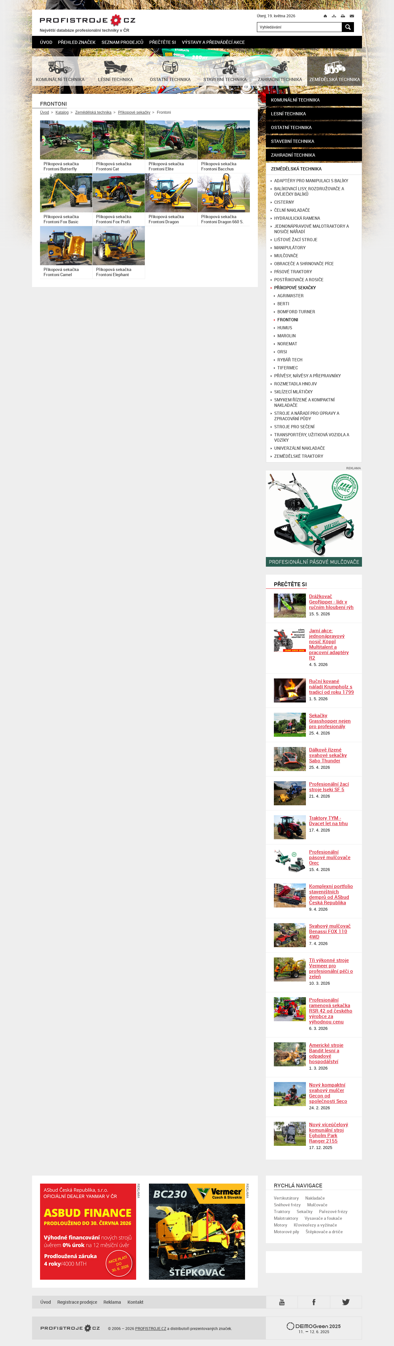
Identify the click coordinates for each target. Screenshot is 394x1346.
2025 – (314, 1328)
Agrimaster (289, 296)
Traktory (282, 1211)
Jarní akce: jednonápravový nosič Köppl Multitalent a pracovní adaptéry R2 (329, 644)
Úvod (46, 42)
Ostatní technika (291, 127)
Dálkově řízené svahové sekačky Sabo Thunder (328, 755)
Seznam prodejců (123, 42)
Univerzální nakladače (298, 448)
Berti (281, 304)
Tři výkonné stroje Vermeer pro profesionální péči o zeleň (331, 968)
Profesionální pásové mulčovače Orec (329, 857)
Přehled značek (76, 42)
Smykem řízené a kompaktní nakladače (303, 402)
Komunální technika (295, 100)
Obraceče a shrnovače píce (302, 264)
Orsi (280, 352)
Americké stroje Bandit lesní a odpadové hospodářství (326, 1053)
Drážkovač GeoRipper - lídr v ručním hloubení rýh (331, 601)
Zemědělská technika (93, 112)
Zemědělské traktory (297, 456)
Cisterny (282, 202)
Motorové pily (286, 1232)
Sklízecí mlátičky (292, 392)
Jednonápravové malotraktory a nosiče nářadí (310, 229)
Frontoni (286, 320)
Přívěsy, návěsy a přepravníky (306, 376)
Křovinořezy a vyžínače (315, 1225)
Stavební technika (292, 141)
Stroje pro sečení (293, 427)
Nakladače (315, 1198)
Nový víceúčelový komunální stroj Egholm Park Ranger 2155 (328, 1132)
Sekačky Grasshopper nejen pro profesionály (330, 720)
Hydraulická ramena (295, 218)
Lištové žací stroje (294, 239)
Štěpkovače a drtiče (324, 1232)
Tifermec (286, 368)
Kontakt (135, 1302)
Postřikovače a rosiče (297, 280)
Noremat (285, 344)
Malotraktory (286, 1218)
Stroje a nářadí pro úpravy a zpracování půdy (305, 416)
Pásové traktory (291, 272)
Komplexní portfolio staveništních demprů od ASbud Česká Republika (331, 894)
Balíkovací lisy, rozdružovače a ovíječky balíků (307, 191)
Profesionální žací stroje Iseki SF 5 (329, 786)
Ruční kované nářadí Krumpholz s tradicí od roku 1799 (331, 686)
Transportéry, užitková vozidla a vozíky (310, 437)
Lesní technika (288, 114)
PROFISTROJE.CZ (87, 20)
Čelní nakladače (290, 210)
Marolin (285, 336)
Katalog (62, 112)
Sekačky (305, 1211)
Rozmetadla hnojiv (294, 384)
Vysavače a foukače (323, 1218)
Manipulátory (288, 247)
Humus (283, 328)
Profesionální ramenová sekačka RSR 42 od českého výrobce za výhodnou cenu (330, 1011)
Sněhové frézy (287, 1205)
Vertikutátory (286, 1198)
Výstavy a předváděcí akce (213, 42)
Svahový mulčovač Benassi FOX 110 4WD (330, 931)
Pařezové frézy (333, 1211)
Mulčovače (284, 256)
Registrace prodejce (77, 1302)
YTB (283, 1302)
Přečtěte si (162, 42)
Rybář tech (288, 360)
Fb (314, 1302)
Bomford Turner (294, 312)
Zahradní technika (293, 155)
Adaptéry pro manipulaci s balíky (309, 181)
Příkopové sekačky (134, 112)
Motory (280, 1225)
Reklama (112, 1302)
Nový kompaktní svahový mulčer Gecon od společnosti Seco (328, 1092)
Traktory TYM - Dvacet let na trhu (328, 820)
